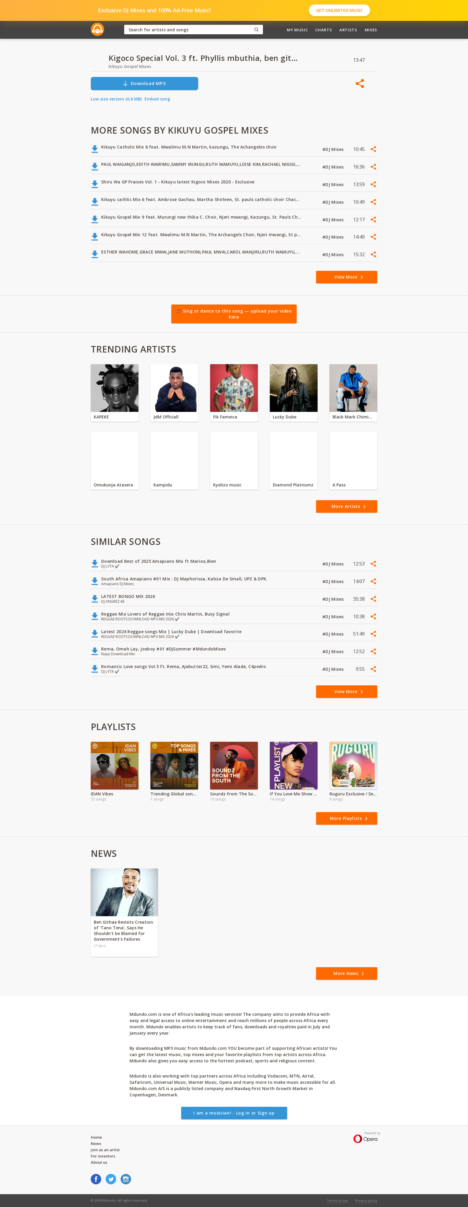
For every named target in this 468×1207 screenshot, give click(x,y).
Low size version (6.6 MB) (116, 99)
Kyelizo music (227, 485)
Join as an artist (105, 1149)
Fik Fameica (225, 417)
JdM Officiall (165, 417)
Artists (348, 30)
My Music (297, 30)
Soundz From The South (234, 794)
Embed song (157, 99)
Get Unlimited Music (339, 10)
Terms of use (337, 1200)
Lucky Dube (284, 417)
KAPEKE (101, 417)
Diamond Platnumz (293, 485)
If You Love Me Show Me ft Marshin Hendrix (294, 794)
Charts (323, 30)
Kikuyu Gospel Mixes (130, 66)
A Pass (339, 485)
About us (99, 1162)
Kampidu (162, 485)
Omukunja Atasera (113, 485)
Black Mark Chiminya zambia (353, 417)
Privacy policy (366, 1200)
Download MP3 (144, 83)
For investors (103, 1156)
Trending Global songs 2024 (174, 794)
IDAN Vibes (102, 794)
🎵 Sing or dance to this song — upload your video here (234, 314)
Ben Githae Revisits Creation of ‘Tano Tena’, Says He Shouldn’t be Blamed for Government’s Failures (123, 930)
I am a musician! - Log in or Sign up (233, 1113)
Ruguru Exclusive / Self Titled (353, 794)
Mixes (371, 30)
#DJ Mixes (333, 149)
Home (96, 1137)
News (96, 1143)
